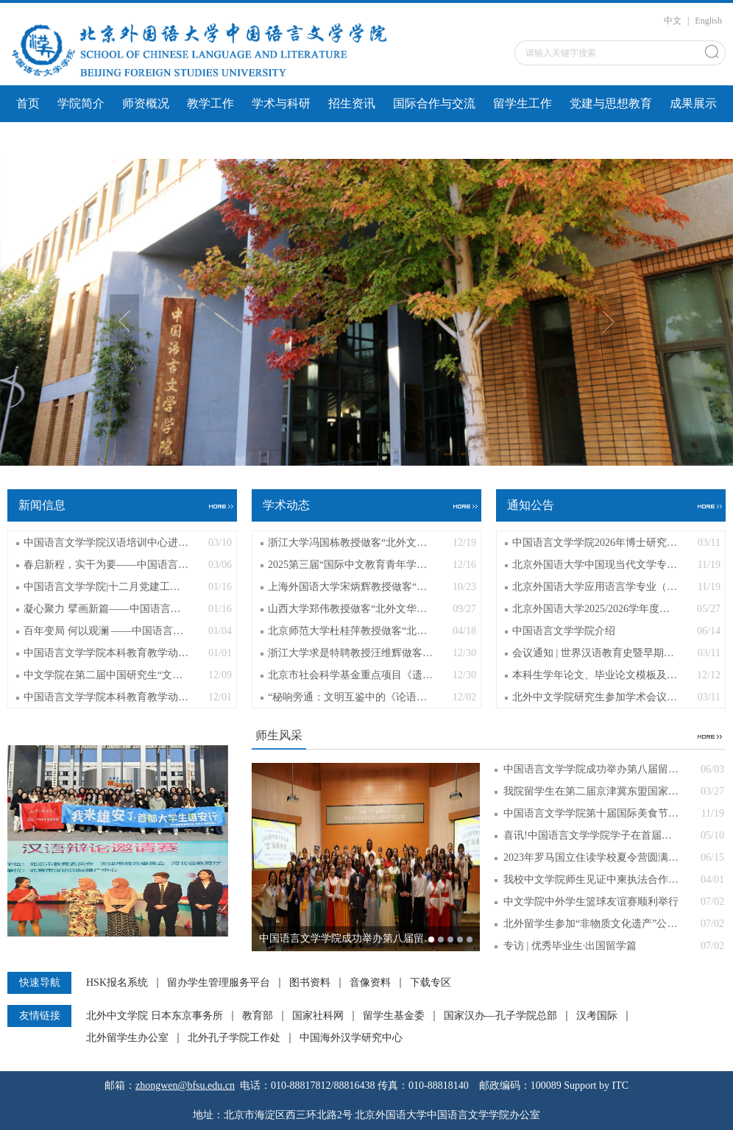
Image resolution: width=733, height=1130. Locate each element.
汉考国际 (596, 1016)
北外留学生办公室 (127, 1038)
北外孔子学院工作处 (234, 1038)
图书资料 (309, 983)
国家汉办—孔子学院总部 (500, 1016)
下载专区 (430, 983)
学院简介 (81, 103)
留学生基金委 (394, 1016)
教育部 (257, 1016)
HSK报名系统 (117, 983)
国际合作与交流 (434, 103)
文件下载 (39, 140)
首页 (28, 103)
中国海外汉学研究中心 (351, 1038)
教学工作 (210, 103)
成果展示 (693, 103)
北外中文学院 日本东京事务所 (154, 1016)
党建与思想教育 (611, 103)
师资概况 (145, 103)
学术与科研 (281, 103)
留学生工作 (522, 103)
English (708, 20)
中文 (672, 20)
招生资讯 (351, 103)
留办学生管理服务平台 (218, 983)
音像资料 (370, 983)
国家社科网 (318, 1016)
